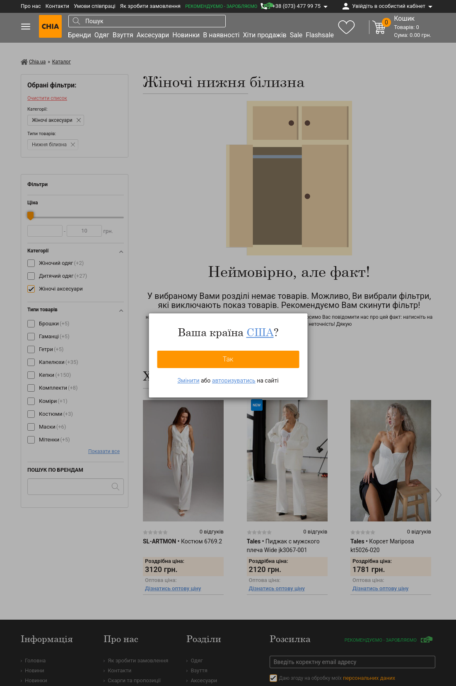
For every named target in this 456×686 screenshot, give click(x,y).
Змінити (188, 380)
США (260, 332)
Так (228, 359)
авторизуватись (234, 380)
